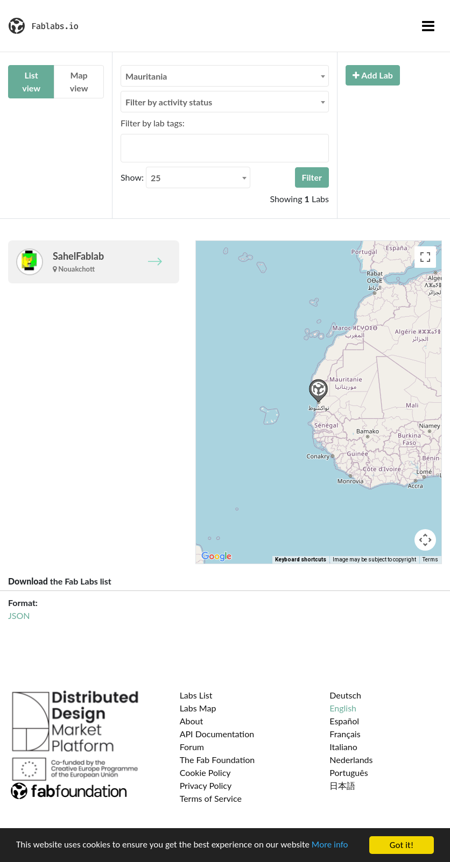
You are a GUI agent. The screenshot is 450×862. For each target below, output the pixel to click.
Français (344, 734)
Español (344, 721)
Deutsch (345, 695)
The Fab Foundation (217, 759)
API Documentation (217, 734)
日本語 (342, 785)
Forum (192, 747)
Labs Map (198, 708)
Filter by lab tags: (153, 123)
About (191, 721)
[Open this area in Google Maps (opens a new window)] (216, 557)
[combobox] (225, 76)
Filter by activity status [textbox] (168, 102)
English (342, 708)
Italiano (343, 747)
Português (348, 772)
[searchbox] (127, 148)
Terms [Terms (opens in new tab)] (430, 559)
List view (31, 81)
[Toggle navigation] (428, 25)
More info (331, 845)
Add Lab (373, 75)
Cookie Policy (205, 772)
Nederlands (350, 759)
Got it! (401, 845)
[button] (318, 390)
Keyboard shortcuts (300, 559)
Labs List (196, 695)
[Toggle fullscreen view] (425, 257)
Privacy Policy (206, 785)
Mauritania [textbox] (146, 76)
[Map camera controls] (425, 540)
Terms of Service (211, 798)
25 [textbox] (156, 178)
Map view (79, 81)
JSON (19, 615)
